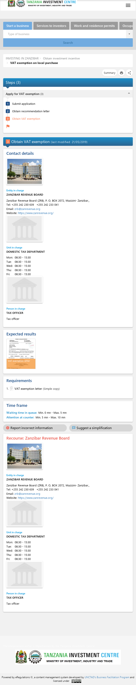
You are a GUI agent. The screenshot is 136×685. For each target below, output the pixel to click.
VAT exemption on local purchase (33, 63)
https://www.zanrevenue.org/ (36, 213)
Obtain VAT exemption (26, 118)
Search (68, 42)
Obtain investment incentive (61, 58)
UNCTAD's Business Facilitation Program (107, 677)
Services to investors (51, 26)
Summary (109, 72)
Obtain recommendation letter (31, 111)
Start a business (17, 26)
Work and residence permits (94, 26)
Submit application (23, 103)
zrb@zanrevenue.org (27, 209)
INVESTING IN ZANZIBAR (22, 58)
